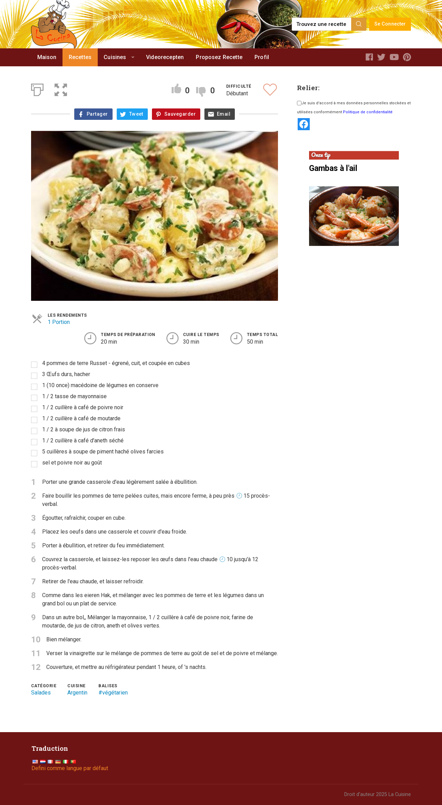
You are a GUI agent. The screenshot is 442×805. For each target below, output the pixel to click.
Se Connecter (390, 24)
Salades (41, 692)
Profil (261, 57)
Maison (47, 57)
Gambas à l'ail (333, 168)
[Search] (358, 24)
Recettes (80, 57)
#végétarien (113, 692)
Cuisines (115, 57)
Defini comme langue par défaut (69, 768)
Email (223, 114)
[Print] (37, 88)
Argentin (77, 692)
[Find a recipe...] (322, 24)
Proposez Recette (219, 57)
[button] (61, 88)
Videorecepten (165, 57)
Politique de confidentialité (368, 112)
